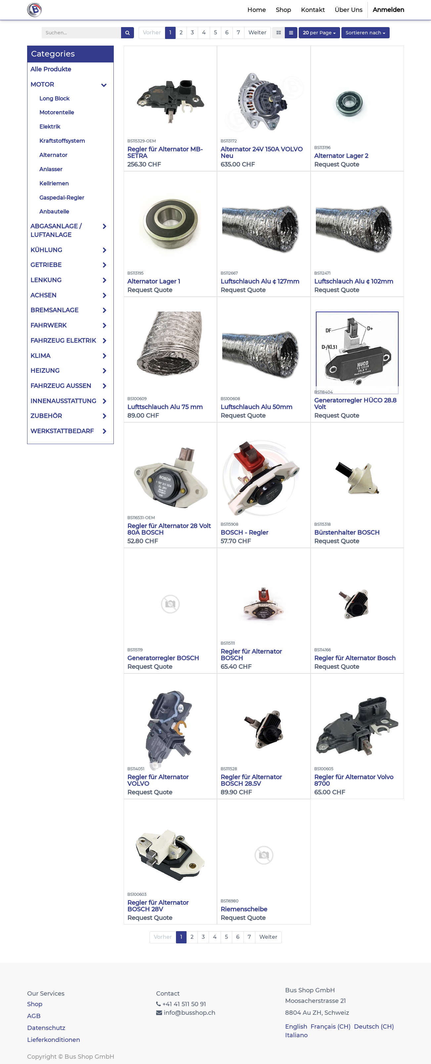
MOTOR (42, 84)
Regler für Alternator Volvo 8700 (353, 780)
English (296, 1026)
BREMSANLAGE (54, 310)
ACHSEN (43, 295)
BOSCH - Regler (244, 532)
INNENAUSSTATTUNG (63, 401)
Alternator (53, 155)
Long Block (54, 98)
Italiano (296, 1035)
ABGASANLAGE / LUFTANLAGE (55, 231)
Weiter (257, 32)
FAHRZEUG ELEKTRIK (63, 340)
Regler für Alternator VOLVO (158, 780)
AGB (34, 1016)
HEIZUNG (45, 370)
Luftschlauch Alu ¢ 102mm (353, 281)
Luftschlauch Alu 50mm (256, 407)
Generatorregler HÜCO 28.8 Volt (355, 404)
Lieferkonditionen (53, 1040)
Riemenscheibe (244, 909)
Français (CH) (331, 1026)
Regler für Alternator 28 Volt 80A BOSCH (169, 529)
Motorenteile (56, 112)
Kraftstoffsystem (62, 141)
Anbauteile (54, 212)
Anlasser (51, 169)
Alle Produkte (50, 69)
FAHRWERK (48, 325)
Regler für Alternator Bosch (355, 658)
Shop (34, 1004)
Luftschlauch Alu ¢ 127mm (260, 281)
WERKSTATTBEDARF (62, 431)
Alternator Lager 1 (153, 281)
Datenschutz (46, 1028)
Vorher (152, 32)
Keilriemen (54, 183)
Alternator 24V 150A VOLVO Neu (262, 153)
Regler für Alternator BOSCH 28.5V (251, 780)
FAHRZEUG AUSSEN (60, 386)
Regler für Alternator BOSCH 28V (158, 906)
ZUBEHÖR (46, 416)
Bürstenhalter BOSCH (347, 532)
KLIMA (40, 356)
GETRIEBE (46, 265)
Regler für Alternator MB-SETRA (165, 153)
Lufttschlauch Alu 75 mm (165, 407)
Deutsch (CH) (374, 1026)
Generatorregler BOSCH (163, 658)
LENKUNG (46, 280)
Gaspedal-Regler (61, 198)
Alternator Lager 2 (341, 156)
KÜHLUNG (46, 250)
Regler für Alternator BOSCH (251, 655)
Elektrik (49, 127)
